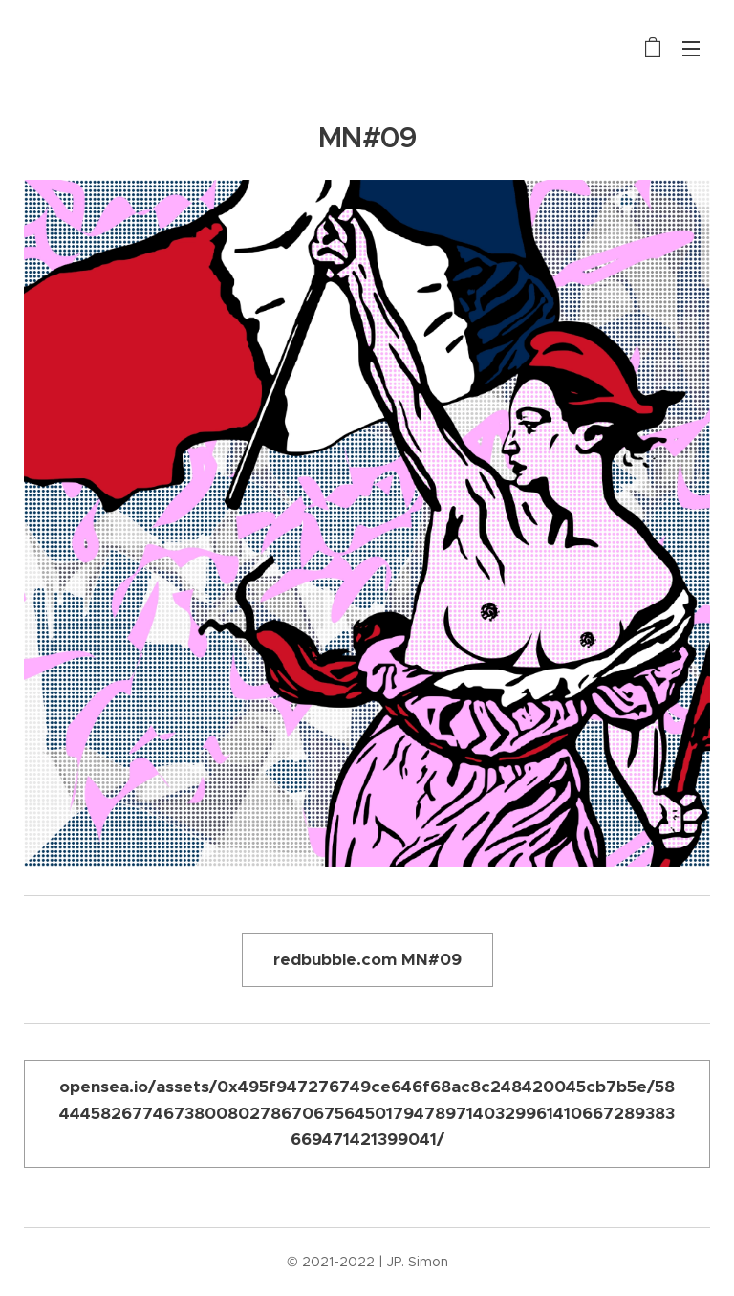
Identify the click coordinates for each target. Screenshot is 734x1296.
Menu (691, 49)
